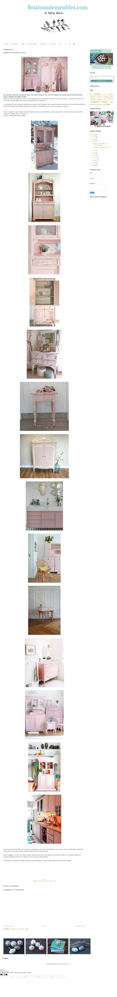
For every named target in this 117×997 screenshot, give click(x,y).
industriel (100, 98)
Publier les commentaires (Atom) (20, 929)
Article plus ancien (80, 926)
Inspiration (43, 44)
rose (39, 881)
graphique (92, 98)
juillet (94, 139)
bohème (97, 94)
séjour (112, 102)
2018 (93, 134)
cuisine (111, 96)
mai (94, 150)
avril (94, 153)
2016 (93, 165)
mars (94, 155)
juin (94, 141)
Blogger (68, 964)
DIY (60, 44)
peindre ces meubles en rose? (101, 147)
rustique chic (44, 881)
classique (106, 96)
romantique (93, 99)
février (95, 157)
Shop (22, 44)
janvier (95, 160)
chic (102, 96)
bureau (104, 94)
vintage (107, 104)
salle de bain (110, 99)
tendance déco (94, 104)
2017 (93, 163)
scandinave (95, 102)
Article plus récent (9, 926)
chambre (111, 94)
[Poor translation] (5, 974)
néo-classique (109, 98)
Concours (53, 44)
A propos (15, 44)
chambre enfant (95, 96)
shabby (50, 881)
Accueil (6, 44)
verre (54, 881)
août (94, 136)
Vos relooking (32, 44)
